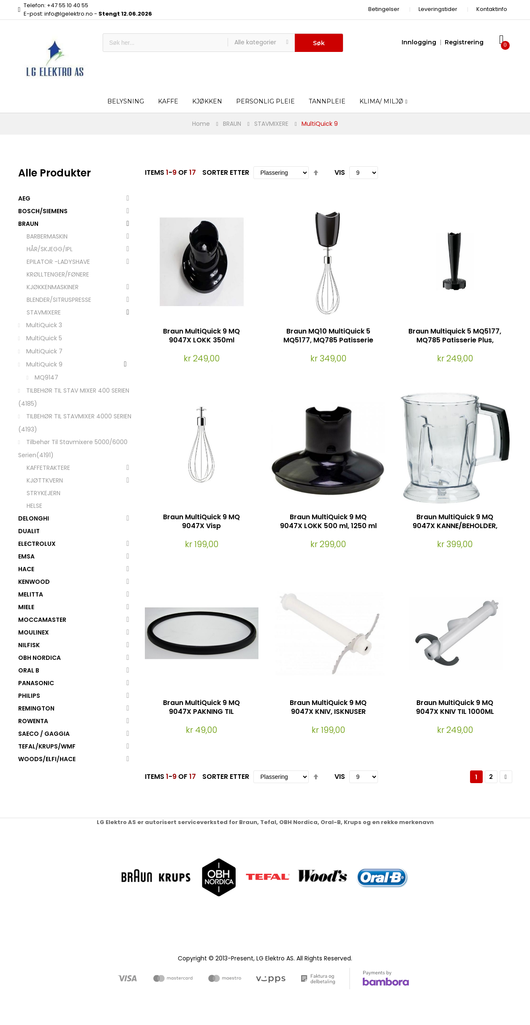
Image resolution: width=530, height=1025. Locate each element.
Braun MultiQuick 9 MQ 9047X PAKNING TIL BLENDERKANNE (201, 711)
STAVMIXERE (271, 123)
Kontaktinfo (491, 9)
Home (201, 123)
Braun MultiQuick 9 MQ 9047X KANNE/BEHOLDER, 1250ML (455, 526)
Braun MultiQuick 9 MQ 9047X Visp (201, 521)
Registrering (464, 42)
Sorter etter (225, 172)
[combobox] (165, 43)
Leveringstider (438, 9)
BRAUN (232, 123)
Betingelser (384, 9)
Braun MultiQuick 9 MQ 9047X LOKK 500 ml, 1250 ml (328, 521)
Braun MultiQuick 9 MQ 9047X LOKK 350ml (201, 335)
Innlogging (419, 42)
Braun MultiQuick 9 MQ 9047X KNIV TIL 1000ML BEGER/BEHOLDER (455, 711)
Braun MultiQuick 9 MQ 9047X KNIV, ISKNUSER (328, 707)
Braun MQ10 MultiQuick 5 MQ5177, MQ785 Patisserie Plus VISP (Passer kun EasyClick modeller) (328, 344)
